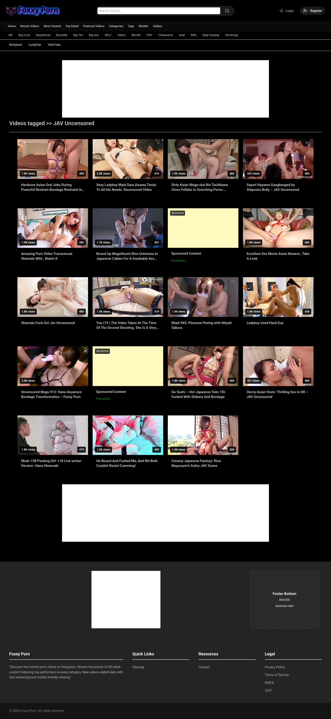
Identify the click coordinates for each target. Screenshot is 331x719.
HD (11, 35)
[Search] (226, 10)
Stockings (241, 35)
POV (156, 35)
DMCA (269, 683)
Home (12, 26)
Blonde (142, 35)
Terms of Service (277, 675)
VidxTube (57, 45)
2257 (268, 690)
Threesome (172, 35)
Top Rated (73, 26)
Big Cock (25, 35)
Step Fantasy (220, 35)
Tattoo (126, 35)
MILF (112, 35)
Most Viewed (53, 26)
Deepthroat (44, 35)
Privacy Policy (275, 667)
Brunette (64, 35)
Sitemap (138, 667)
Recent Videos (30, 26)
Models (146, 26)
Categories (118, 26)
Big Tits (81, 35)
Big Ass (98, 35)
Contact (204, 667)
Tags (133, 26)
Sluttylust (16, 45)
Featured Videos (95, 26)
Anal (190, 35)
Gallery (160, 26)
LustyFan (36, 45)
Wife (202, 35)
